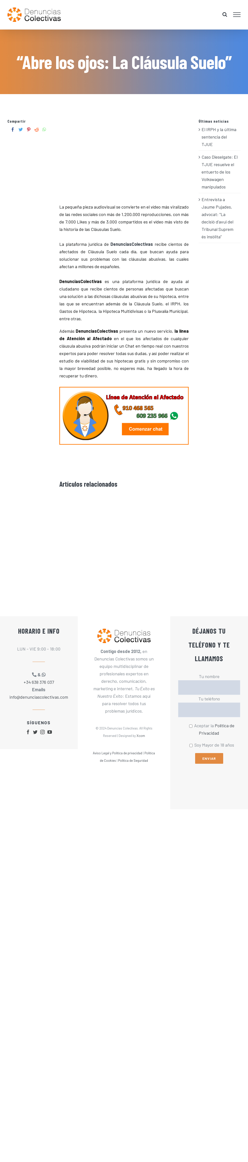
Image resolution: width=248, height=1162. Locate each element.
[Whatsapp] (44, 129)
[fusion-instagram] (42, 732)
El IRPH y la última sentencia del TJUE (219, 137)
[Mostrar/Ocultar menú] (237, 14)
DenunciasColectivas (131, 244)
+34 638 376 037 (39, 682)
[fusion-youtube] (49, 732)
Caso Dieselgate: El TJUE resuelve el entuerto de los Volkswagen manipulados (220, 171)
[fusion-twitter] (35, 732)
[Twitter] (21, 129)
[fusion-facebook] (28, 732)
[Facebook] (13, 129)
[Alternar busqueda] (224, 14)
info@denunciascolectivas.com (38, 697)
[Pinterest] (29, 129)
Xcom (141, 736)
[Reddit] (37, 129)
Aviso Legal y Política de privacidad (117, 753)
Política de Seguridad (133, 761)
